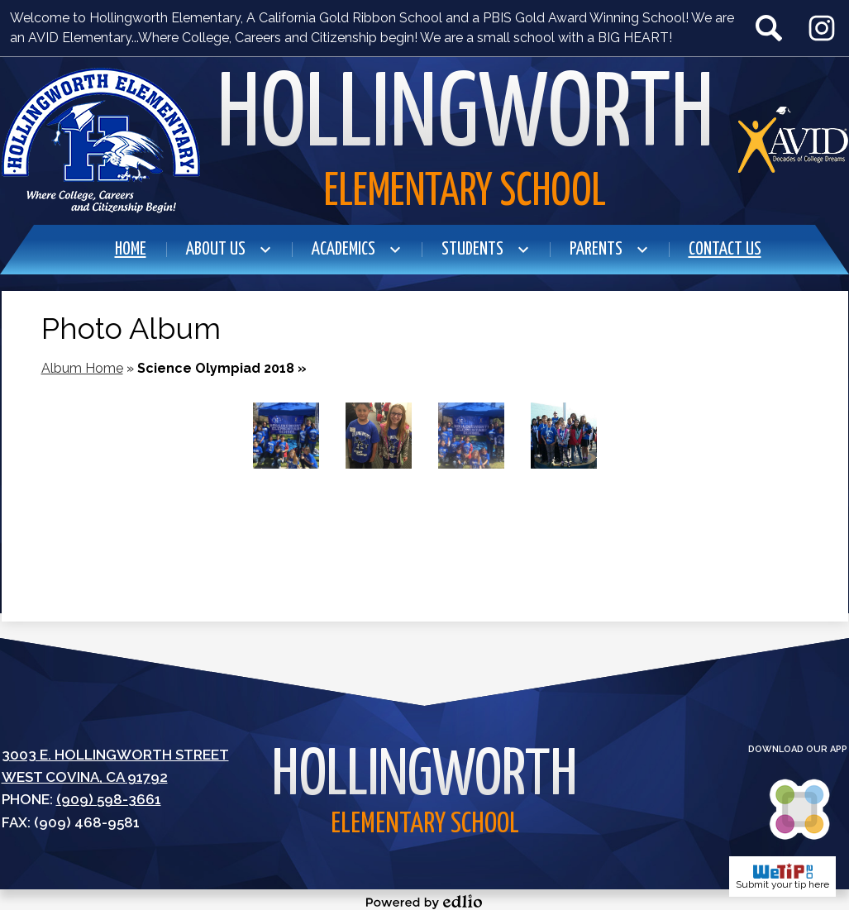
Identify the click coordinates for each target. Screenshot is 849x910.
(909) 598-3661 (108, 799)
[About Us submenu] (229, 249)
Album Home (82, 368)
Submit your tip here (782, 876)
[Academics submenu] (356, 249)
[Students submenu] (486, 249)
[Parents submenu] (609, 249)
